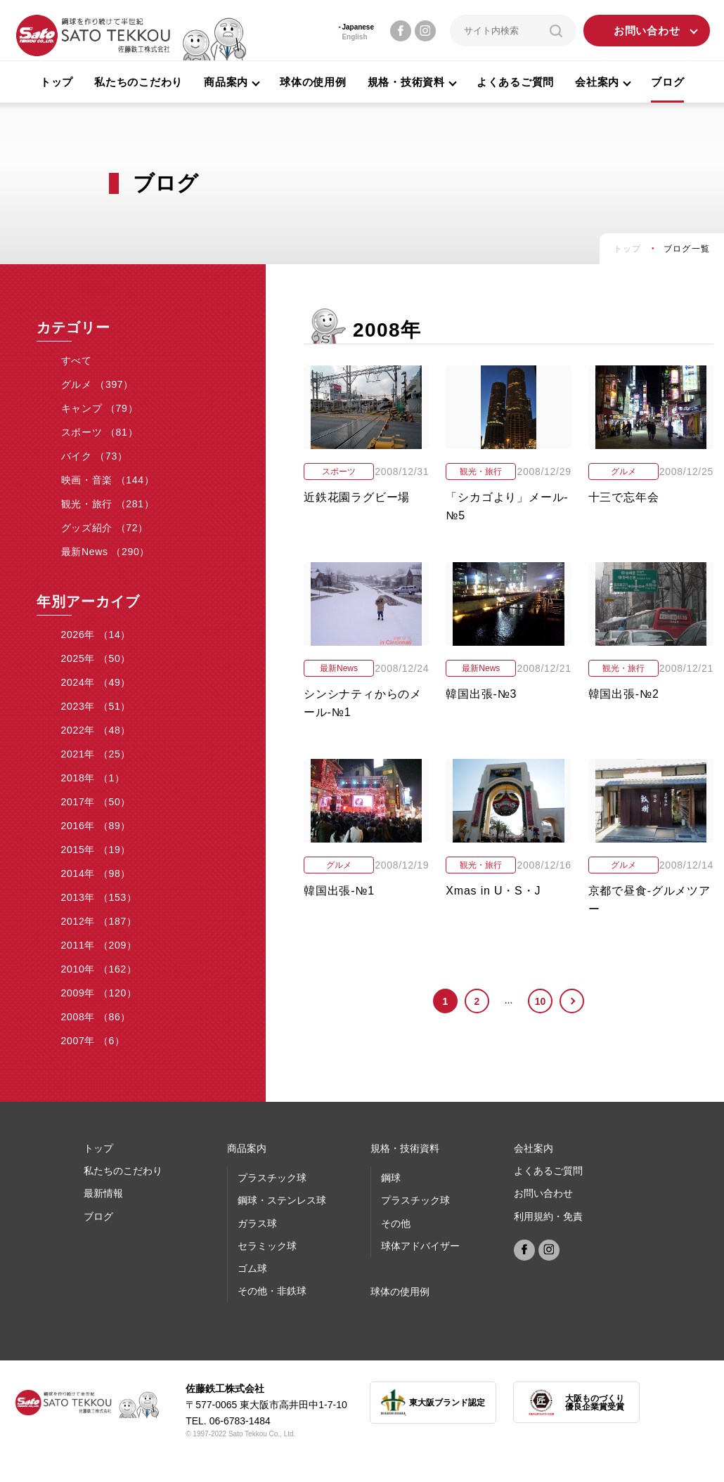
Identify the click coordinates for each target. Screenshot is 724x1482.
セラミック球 (267, 1246)
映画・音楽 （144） (108, 480)
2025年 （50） (96, 658)
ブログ (667, 82)
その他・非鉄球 (272, 1290)
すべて (76, 360)
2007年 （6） (93, 1040)
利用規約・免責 (548, 1216)
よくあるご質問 (515, 82)
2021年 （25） (96, 754)
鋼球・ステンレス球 (282, 1200)
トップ (56, 82)
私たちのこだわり (138, 82)
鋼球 (391, 1177)
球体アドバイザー (420, 1246)
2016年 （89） (96, 825)
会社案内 (533, 1148)
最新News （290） (105, 551)
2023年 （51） (96, 706)
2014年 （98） (96, 873)
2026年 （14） (96, 634)
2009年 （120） (99, 993)
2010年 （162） (99, 969)
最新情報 (103, 1193)
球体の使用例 (313, 82)
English (354, 37)
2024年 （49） (96, 682)
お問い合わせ (647, 31)
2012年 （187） (99, 921)
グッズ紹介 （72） (104, 527)
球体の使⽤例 (399, 1291)
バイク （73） (94, 456)
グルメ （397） (97, 384)
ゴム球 (252, 1268)
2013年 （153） (99, 897)
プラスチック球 (272, 1177)
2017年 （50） (96, 801)
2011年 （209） (99, 945)
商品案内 (246, 1148)
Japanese (358, 27)
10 (540, 1001)
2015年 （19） (96, 849)
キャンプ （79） (99, 408)
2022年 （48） (96, 730)
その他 (396, 1223)
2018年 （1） (93, 778)
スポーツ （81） (99, 432)
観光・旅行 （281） (108, 503)
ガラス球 (257, 1223)
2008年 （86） (96, 1016)
